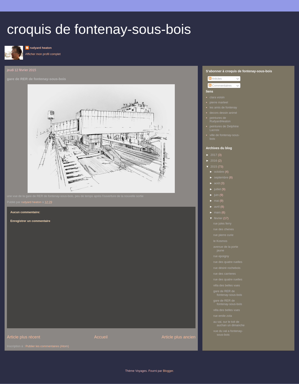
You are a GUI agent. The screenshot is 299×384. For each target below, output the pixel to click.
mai (217, 200)
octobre (219, 171)
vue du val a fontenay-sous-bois (228, 332)
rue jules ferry (222, 223)
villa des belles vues (226, 285)
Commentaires (220, 85)
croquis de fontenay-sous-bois (99, 29)
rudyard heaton (41, 47)
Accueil (101, 337)
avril (217, 206)
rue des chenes (223, 229)
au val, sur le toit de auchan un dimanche (228, 323)
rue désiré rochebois (226, 268)
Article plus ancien (178, 337)
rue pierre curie (223, 235)
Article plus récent (23, 337)
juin (217, 195)
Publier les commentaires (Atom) (47, 346)
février (218, 218)
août (217, 183)
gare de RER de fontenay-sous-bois (227, 293)
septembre (221, 177)
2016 (214, 160)
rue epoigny (221, 256)
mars (218, 212)
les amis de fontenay (223, 107)
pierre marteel (219, 102)
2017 (214, 155)
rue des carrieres (224, 273)
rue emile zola (222, 315)
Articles (215, 78)
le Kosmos (220, 241)
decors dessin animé (223, 112)
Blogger (168, 370)
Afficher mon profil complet (43, 54)
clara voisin (217, 97)
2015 (214, 166)
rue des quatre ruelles (227, 262)
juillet (218, 189)
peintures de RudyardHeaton (220, 119)
